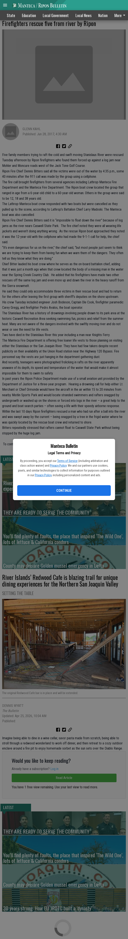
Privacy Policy (58, 465)
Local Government (56, 15)
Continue (63, 491)
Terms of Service (67, 461)
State (11, 15)
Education (29, 15)
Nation (103, 15)
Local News (83, 15)
